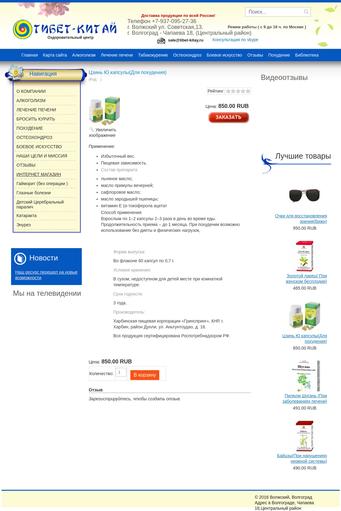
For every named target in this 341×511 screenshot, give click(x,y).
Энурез (24, 224)
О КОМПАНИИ (31, 91)
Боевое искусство (224, 55)
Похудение (279, 55)
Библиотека (307, 55)
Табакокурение (153, 55)
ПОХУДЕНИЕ (30, 128)
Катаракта (27, 215)
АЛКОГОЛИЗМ (31, 100)
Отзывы (255, 55)
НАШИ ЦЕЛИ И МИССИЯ (42, 155)
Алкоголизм (84, 55)
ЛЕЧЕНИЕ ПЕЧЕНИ (36, 109)
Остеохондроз (187, 55)
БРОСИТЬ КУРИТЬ (36, 119)
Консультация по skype (236, 39)
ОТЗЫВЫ (26, 165)
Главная (30, 55)
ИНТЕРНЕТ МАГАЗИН (39, 174)
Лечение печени (117, 55)
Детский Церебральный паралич (40, 204)
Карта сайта (55, 55)
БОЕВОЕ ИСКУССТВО (39, 146)
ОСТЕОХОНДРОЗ (34, 137)
